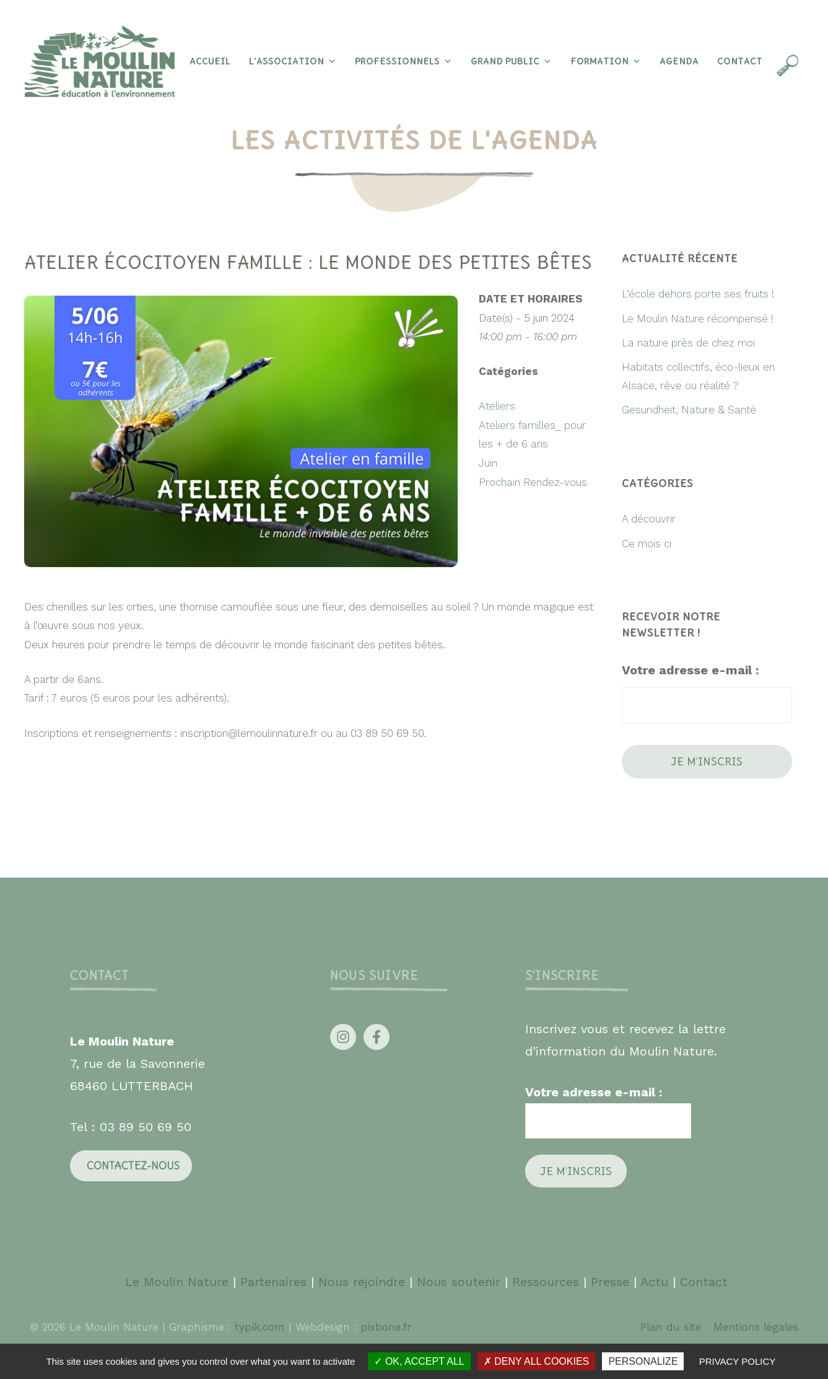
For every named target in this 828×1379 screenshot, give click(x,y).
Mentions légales (755, 1327)
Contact (739, 61)
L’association (292, 61)
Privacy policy (737, 1361)
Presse (610, 1281)
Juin (488, 463)
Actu (654, 1281)
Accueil (210, 61)
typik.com (262, 1327)
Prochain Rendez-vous (533, 482)
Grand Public (511, 61)
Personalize (643, 1361)
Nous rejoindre (361, 1281)
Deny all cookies (536, 1361)
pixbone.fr (384, 1327)
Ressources (545, 1281)
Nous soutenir (458, 1281)
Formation (605, 61)
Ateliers (497, 406)
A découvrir (649, 519)
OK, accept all (419, 1361)
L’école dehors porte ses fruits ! (698, 294)
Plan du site (670, 1327)
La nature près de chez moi (688, 343)
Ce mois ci (646, 543)
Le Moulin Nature (177, 1281)
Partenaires (275, 1281)
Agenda (679, 61)
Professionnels (403, 61)
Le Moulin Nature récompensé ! (698, 318)
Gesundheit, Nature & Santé (689, 409)
